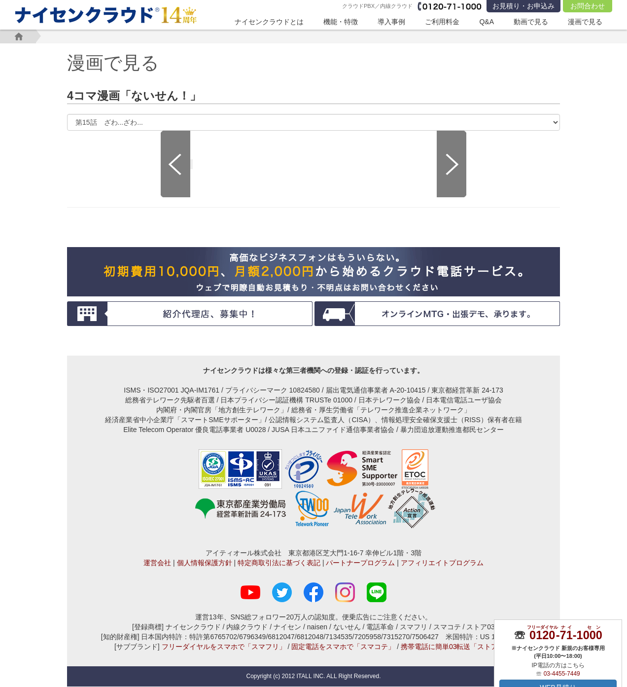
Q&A (486, 22)
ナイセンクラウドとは (269, 22)
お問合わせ (587, 6)
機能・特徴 (340, 22)
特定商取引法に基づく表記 (279, 563)
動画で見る (531, 22)
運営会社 (157, 563)
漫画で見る (585, 22)
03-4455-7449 (562, 673)
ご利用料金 (442, 22)
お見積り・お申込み (523, 6)
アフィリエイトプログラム (442, 563)
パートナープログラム (360, 563)
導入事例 (391, 22)
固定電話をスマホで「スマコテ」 (343, 647)
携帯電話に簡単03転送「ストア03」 (457, 647)
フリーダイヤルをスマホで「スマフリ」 (224, 647)
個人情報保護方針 (204, 563)
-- (565, 635)
